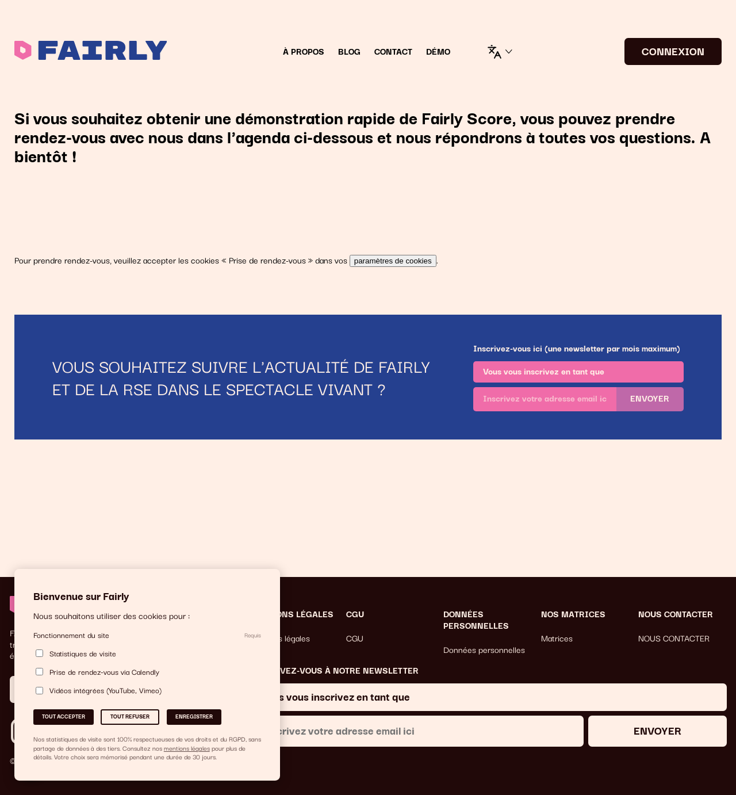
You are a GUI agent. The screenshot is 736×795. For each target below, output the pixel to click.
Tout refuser (130, 716)
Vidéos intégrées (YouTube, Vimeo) (99, 690)
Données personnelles (484, 649)
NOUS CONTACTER (674, 638)
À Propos (303, 52)
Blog (349, 52)
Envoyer (649, 398)
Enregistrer (194, 716)
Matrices (557, 638)
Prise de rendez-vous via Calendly (97, 671)
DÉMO (438, 52)
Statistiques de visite (76, 653)
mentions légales (187, 748)
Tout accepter (63, 716)
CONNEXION (673, 50)
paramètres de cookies (393, 261)
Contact (393, 52)
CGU (354, 638)
